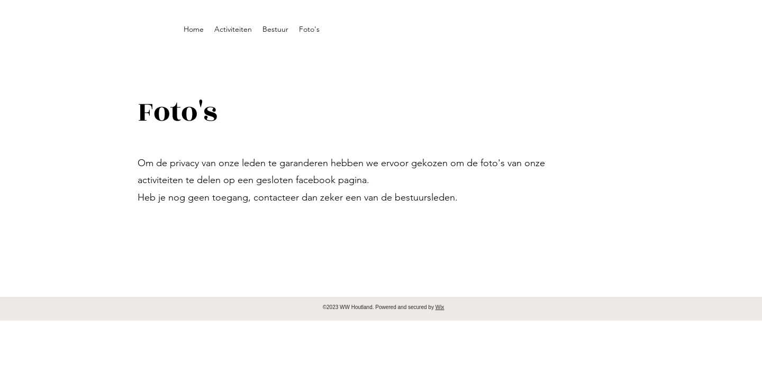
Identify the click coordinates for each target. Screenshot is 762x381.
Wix (440, 307)
